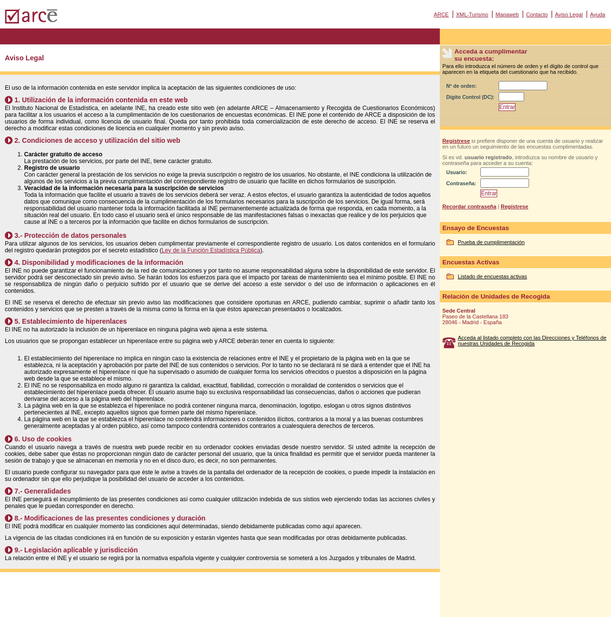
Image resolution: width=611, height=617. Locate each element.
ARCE (441, 14)
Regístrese (456, 141)
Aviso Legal (569, 14)
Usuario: (456, 172)
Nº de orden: (461, 86)
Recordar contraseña (469, 206)
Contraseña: (461, 183)
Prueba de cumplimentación (491, 242)
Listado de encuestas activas (492, 276)
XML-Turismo (472, 14)
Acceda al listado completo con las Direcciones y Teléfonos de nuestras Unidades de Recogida (532, 340)
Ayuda (597, 14)
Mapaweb (507, 14)
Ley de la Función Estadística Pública (211, 250)
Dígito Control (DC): (470, 97)
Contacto (537, 14)
